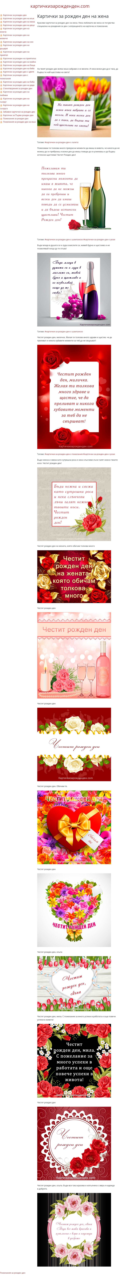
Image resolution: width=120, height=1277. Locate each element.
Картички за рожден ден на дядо (18, 85)
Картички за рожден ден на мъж (18, 18)
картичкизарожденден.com (60, 6)
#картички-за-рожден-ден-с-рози (99, 239)
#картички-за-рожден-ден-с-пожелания (64, 454)
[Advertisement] (78, 47)
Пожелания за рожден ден (15, 118)
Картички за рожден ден (15, 15)
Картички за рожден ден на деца (19, 25)
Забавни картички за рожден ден (19, 111)
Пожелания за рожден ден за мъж (19, 121)
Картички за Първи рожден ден (18, 115)
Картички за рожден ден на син (18, 41)
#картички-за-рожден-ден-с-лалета (61, 142)
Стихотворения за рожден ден (17, 88)
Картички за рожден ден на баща (19, 65)
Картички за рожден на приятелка (19, 58)
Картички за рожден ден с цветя (18, 71)
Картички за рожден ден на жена (19, 21)
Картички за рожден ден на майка (19, 61)
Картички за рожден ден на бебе (19, 68)
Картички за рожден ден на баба (18, 81)
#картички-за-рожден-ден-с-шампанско (64, 239)
